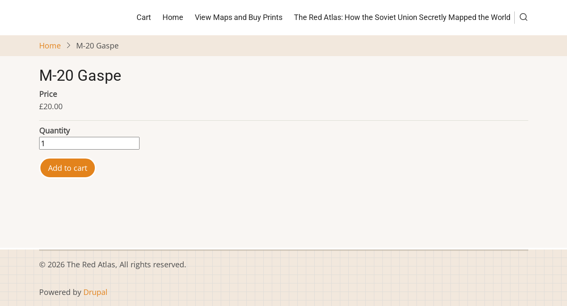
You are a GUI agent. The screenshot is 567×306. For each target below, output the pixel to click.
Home (172, 17)
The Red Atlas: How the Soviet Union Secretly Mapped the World (402, 17)
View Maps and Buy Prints (238, 17)
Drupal (95, 292)
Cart (144, 17)
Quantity (54, 130)
